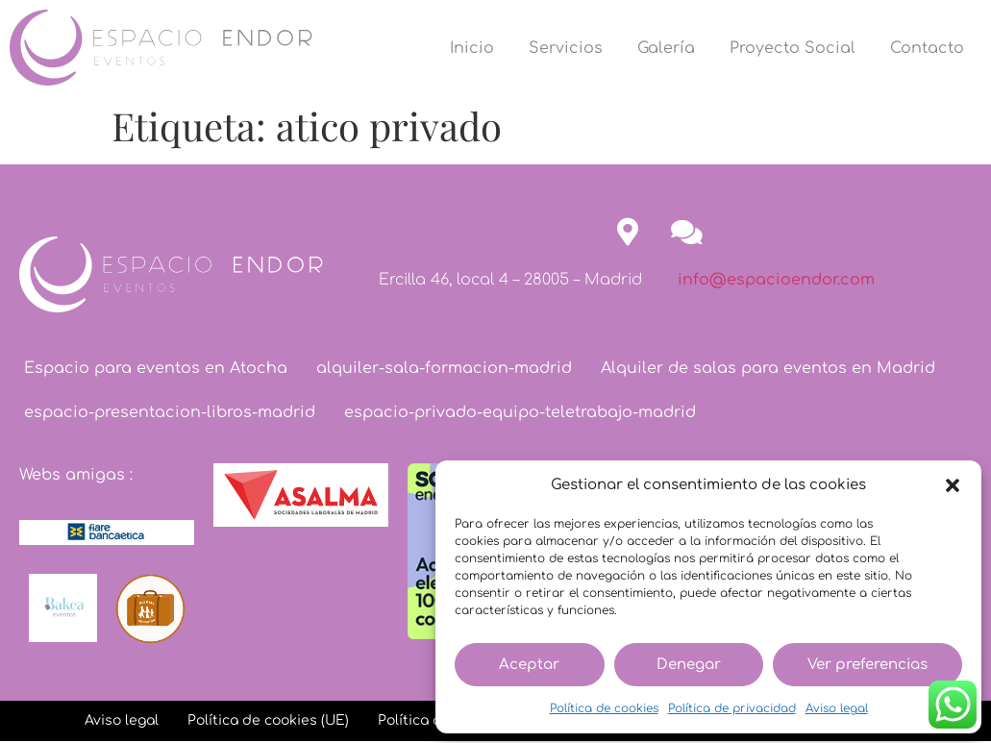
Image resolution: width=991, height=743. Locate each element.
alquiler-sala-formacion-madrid (444, 368)
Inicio (472, 48)
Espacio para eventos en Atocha (155, 368)
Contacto (927, 48)
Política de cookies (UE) (268, 720)
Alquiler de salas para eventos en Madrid (768, 368)
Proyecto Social (792, 48)
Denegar (689, 664)
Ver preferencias (867, 664)
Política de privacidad (732, 708)
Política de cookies (604, 708)
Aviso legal (836, 708)
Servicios (566, 48)
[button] (952, 485)
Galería (666, 48)
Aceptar (529, 664)
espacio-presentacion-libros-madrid (169, 412)
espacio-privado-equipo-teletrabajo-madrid (520, 412)
